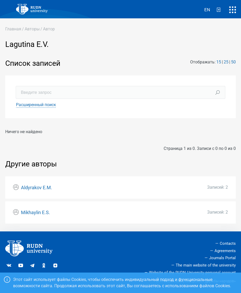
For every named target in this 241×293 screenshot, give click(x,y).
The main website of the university (206, 265)
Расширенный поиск (36, 104)
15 (218, 61)
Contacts (228, 243)
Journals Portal (222, 258)
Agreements (225, 250)
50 (233, 61)
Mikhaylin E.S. (35, 212)
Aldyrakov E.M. (36, 187)
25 (226, 61)
